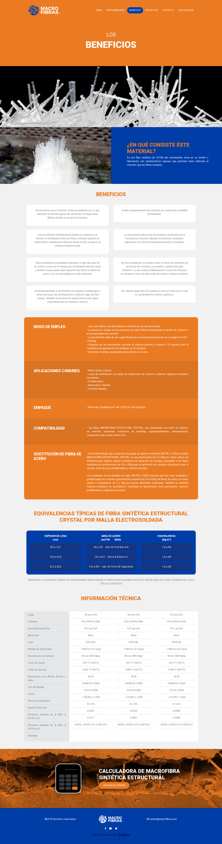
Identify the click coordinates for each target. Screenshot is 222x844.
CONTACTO (168, 10)
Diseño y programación (111, 834)
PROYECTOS (151, 10)
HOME (99, 10)
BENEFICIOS (135, 10)
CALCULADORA (185, 10)
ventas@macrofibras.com (162, 819)
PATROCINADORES (115, 10)
